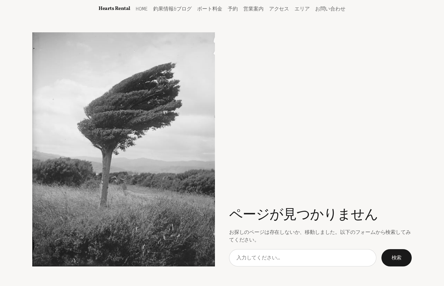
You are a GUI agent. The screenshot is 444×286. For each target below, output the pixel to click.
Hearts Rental (114, 8)
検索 (397, 257)
